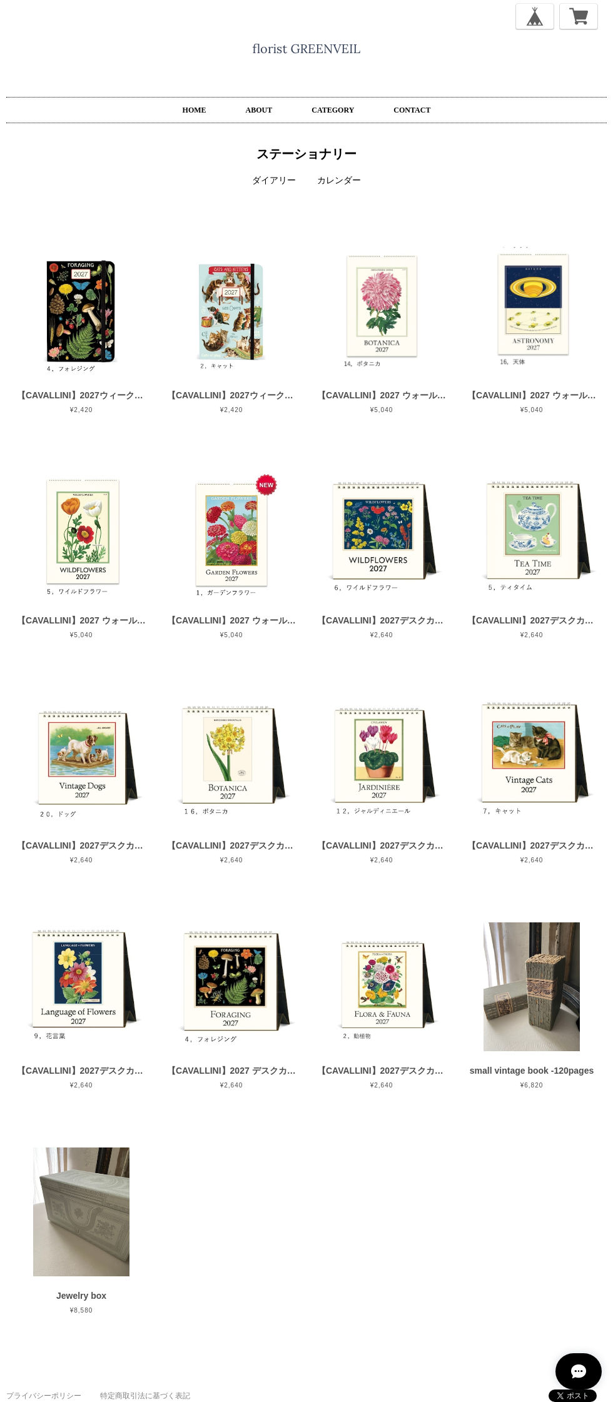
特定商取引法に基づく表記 (145, 1395)
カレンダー (339, 180)
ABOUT (259, 110)
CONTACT (411, 110)
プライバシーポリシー (43, 1395)
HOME (194, 110)
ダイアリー (274, 180)
